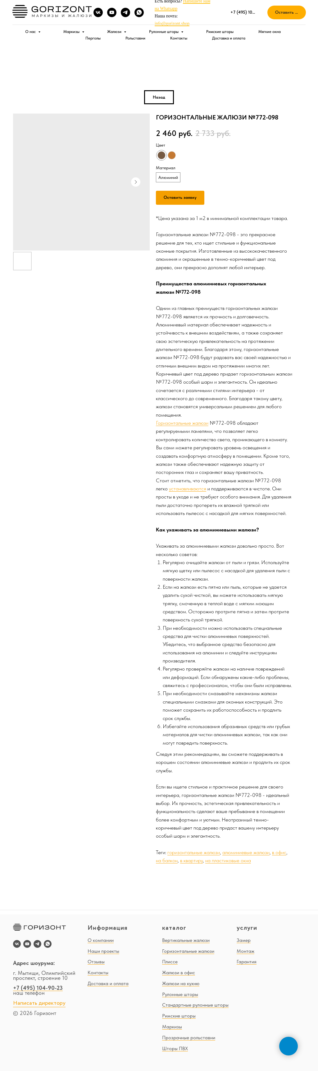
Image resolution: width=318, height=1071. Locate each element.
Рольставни (135, 38)
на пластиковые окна (228, 860)
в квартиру (191, 860)
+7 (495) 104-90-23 (38, 987)
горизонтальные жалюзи (193, 852)
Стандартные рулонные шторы (195, 1005)
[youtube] (111, 12)
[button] (286, 13)
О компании (101, 940)
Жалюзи (114, 31)
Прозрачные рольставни (188, 1038)
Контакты (178, 38)
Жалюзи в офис (178, 972)
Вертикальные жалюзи (186, 940)
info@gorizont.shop (172, 23)
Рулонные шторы (164, 31)
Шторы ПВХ (175, 1048)
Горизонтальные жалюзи (182, 423)
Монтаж (245, 951)
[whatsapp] (139, 12)
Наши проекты (103, 951)
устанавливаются (187, 488)
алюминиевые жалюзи (246, 852)
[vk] (98, 12)
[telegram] (125, 12)
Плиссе (170, 962)
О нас (31, 31)
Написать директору (39, 1003)
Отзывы (96, 962)
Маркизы (71, 31)
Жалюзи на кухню (180, 983)
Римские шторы (220, 31)
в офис (279, 852)
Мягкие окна (269, 31)
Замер (244, 940)
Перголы (93, 38)
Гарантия (247, 962)
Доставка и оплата (228, 38)
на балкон (167, 860)
